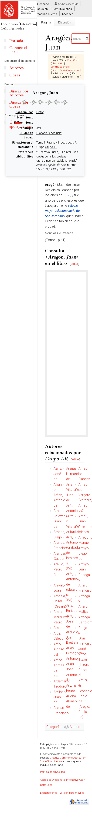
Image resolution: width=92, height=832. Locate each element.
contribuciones (60, 66)
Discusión (41, 9)
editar (74, 263)
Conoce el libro (18, 50)
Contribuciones (62, 9)
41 (57, 142)
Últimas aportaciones (20, 124)
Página (46, 22)
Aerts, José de (58, 474)
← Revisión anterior (68, 70)
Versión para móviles (72, 792)
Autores (75, 727)
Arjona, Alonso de (71, 701)
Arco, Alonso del (59, 649)
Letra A (72, 142)
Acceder (67, 14)
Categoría (53, 727)
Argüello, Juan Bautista (72, 637)
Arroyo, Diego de (83, 553)
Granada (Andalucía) (49, 133)
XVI (38, 128)
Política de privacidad (52, 771)
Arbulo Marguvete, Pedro (62, 617)
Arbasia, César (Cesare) (60, 601)
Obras (14, 75)
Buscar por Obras (19, 104)
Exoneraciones (48, 792)
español (44, 4)
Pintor (40, 112)
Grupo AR (51, 147)
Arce (57, 628)
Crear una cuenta (46, 14)
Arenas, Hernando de (73, 474)
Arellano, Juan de (60, 697)
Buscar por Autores (19, 93)
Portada (16, 41)
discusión (57, 63)
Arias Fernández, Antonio (74, 653)
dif (53, 70)
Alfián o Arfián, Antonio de (59, 495)
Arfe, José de (69, 621)
